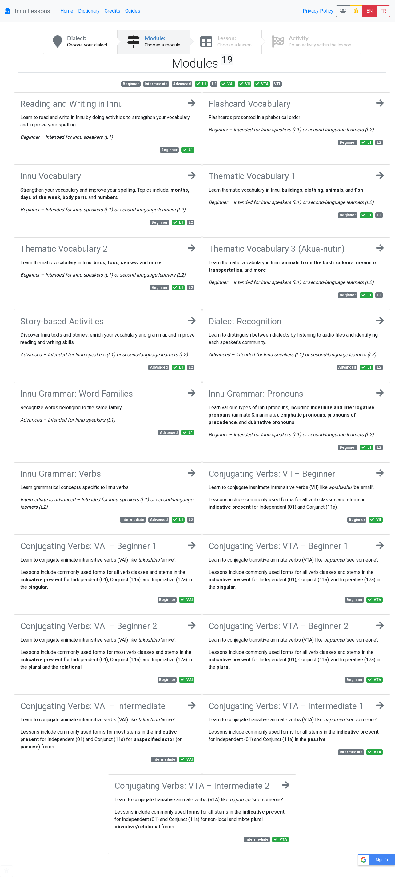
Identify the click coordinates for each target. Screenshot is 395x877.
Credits (112, 11)
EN (369, 11)
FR (383, 11)
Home (66, 11)
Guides (132, 11)
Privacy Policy (318, 11)
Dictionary (89, 11)
